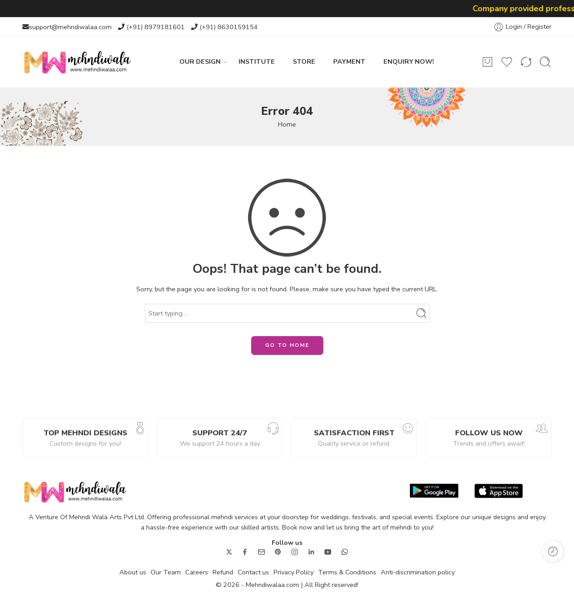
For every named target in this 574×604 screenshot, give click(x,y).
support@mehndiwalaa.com (70, 26)
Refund (223, 572)
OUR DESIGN (200, 61)
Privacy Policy (293, 572)
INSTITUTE (257, 61)
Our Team (166, 572)
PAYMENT (349, 61)
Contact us (253, 572)
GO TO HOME (287, 345)
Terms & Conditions (347, 572)
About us (132, 572)
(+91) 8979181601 (155, 26)
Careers (196, 572)
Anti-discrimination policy (418, 572)
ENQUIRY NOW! (408, 61)
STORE (304, 61)
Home (287, 124)
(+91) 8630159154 (229, 26)
